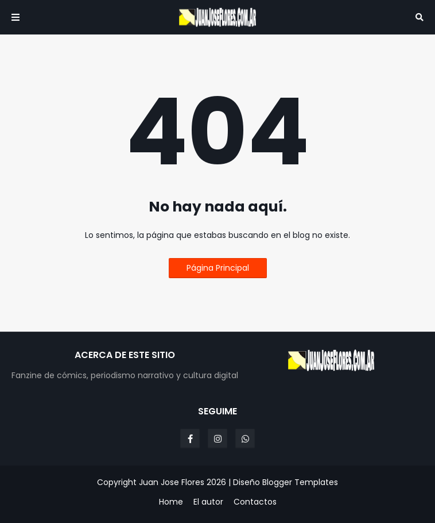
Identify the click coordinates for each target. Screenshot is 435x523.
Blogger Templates (300, 482)
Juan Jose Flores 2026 (182, 482)
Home (171, 502)
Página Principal (218, 268)
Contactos (255, 502)
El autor (208, 502)
